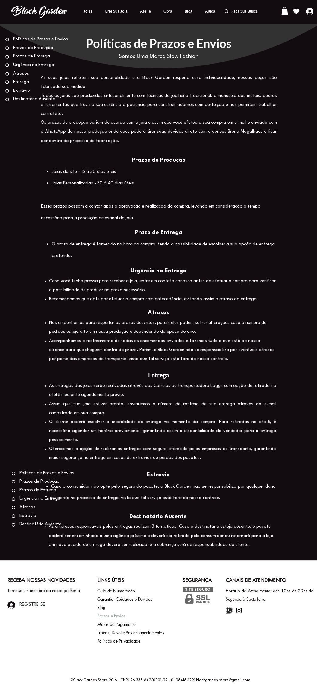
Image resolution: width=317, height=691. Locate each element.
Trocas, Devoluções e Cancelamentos (130, 632)
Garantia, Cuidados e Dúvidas (124, 599)
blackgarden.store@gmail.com (223, 680)
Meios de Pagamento (116, 624)
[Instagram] (239, 610)
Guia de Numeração (116, 591)
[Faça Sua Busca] (248, 11)
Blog (101, 607)
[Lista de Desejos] (296, 11)
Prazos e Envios (111, 616)
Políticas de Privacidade (118, 641)
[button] (284, 11)
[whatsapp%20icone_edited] (229, 610)
